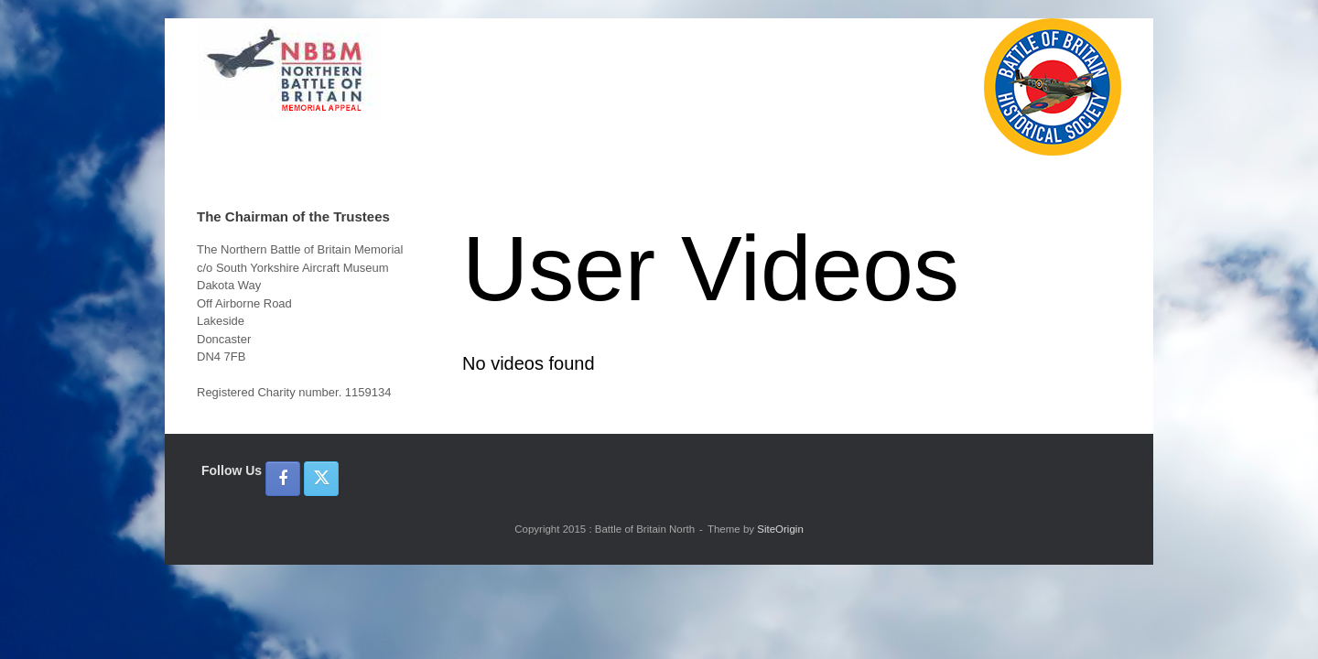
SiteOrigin (780, 529)
